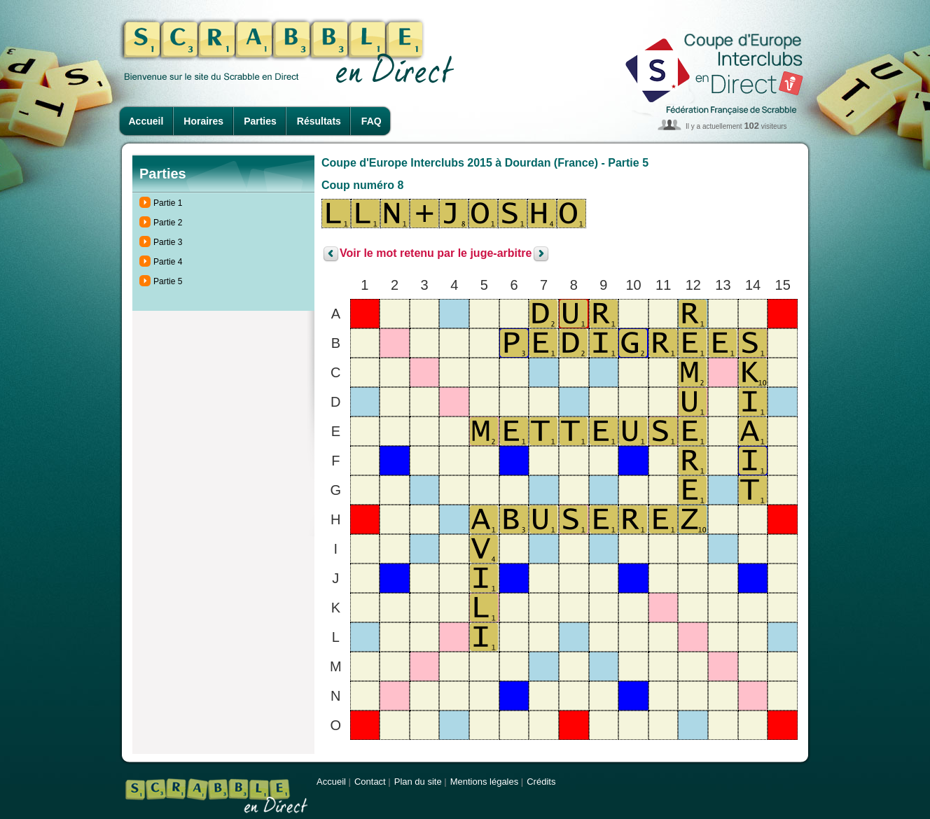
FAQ (371, 121)
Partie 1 (167, 203)
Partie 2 (167, 222)
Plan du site (418, 781)
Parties (260, 121)
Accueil (146, 121)
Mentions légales (484, 781)
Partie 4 (167, 262)
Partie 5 (167, 281)
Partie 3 (167, 242)
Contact (370, 781)
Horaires (203, 121)
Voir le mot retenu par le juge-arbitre (436, 254)
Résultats (319, 121)
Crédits (541, 781)
